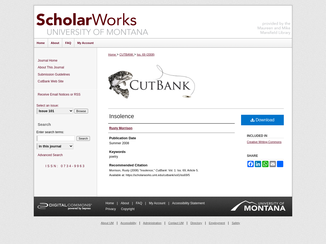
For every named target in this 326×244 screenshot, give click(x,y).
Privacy (111, 209)
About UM (107, 223)
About (125, 203)
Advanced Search (50, 155)
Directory (196, 223)
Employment (217, 223)
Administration (152, 223)
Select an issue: (47, 105)
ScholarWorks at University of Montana (92, 22)
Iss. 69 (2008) (146, 54)
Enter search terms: (50, 132)
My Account (157, 203)
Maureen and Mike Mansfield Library (274, 21)
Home (112, 54)
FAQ (139, 203)
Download (263, 120)
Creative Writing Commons (264, 141)
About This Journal (51, 67)
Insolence (121, 116)
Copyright (128, 209)
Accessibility (128, 223)
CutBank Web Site (51, 81)
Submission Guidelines (54, 74)
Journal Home (47, 60)
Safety (236, 223)
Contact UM (176, 223)
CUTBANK (126, 54)
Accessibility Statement (188, 203)
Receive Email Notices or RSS (59, 94)
